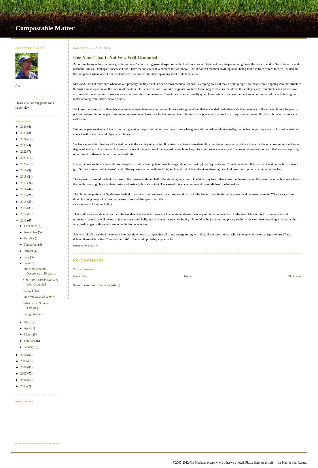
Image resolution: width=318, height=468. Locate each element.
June (27, 263)
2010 (23, 354)
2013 (23, 208)
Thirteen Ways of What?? (39, 297)
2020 (23, 164)
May (27, 322)
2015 (23, 195)
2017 (23, 183)
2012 (23, 214)
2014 (23, 201)
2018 (23, 176)
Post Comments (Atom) (105, 285)
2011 (23, 220)
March (28, 334)
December (31, 225)
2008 (23, 367)
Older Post (294, 276)
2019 (23, 170)
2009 (23, 361)
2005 (23, 386)
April (27, 328)
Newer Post (80, 276)
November (31, 232)
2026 (23, 126)
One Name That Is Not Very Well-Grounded (115, 57)
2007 (23, 373)
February (30, 341)
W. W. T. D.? (31, 290)
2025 (23, 133)
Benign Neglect (33, 314)
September (31, 244)
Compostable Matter (45, 28)
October (29, 238)
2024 (23, 139)
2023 (23, 145)
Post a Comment (83, 269)
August (29, 251)
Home (188, 276)
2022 (23, 151)
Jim (17, 85)
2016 (23, 189)
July (27, 257)
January (29, 347)
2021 (23, 157)
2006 (23, 380)
